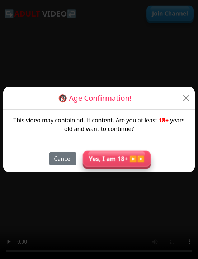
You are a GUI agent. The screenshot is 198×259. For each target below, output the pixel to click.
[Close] (186, 98)
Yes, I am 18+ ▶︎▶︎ (117, 158)
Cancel (63, 159)
